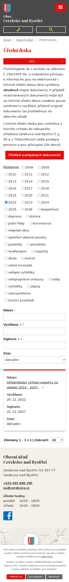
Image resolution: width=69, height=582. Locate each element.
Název (8, 310)
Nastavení (54, 576)
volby (56, 279)
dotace (34, 216)
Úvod (6, 40)
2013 (12, 181)
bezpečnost (50, 209)
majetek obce (18, 230)
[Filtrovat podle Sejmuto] (34, 345)
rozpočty (41, 251)
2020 (28, 195)
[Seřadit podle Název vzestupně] (15, 309)
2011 (28, 174)
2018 (45, 188)
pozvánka (38, 244)
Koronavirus (42, 223)
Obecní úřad (24, 40)
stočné (30, 258)
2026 (28, 209)
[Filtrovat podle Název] (34, 317)
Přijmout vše (16, 576)
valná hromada (20, 265)
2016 (12, 188)
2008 (29, 167)
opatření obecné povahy (27, 237)
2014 (28, 181)
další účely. (47, 556)
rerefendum (17, 251)
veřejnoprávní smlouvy (26, 279)
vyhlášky (15, 286)
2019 (12, 195)
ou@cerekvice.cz (16, 488)
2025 (12, 209)
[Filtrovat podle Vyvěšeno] (34, 331)
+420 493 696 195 (17, 483)
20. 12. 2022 (16, 399)
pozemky (15, 244)
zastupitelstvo (19, 293)
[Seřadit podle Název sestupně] (15, 311)
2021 (45, 195)
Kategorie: (11, 167)
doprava (14, 216)
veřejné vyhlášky (21, 272)
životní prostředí (21, 300)
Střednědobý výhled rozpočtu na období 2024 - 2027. (32, 384)
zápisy (35, 286)
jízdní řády (16, 223)
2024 (45, 202)
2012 (45, 174)
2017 (28, 188)
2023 (28, 202)
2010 (12, 174)
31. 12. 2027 (16, 411)
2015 (45, 181)
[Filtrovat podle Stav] (34, 359)
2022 (12, 202)
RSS (46, 61)
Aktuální (13, 424)
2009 (45, 167)
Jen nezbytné (35, 576)
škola (12, 258)
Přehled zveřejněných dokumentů (35, 155)
